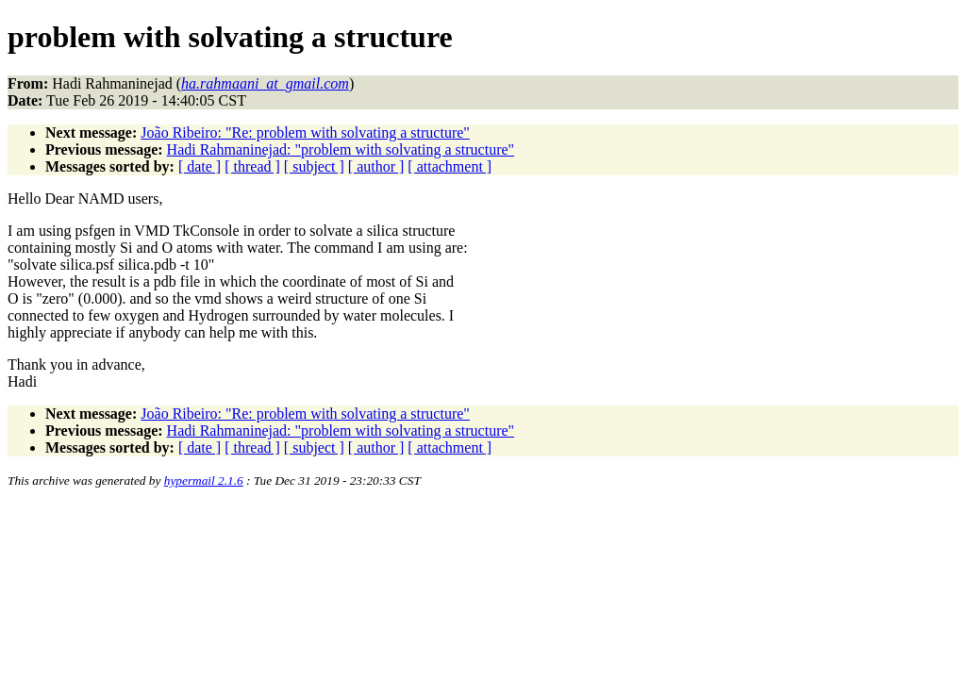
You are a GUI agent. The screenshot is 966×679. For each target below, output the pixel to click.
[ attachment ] (449, 166)
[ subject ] (314, 166)
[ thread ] (252, 166)
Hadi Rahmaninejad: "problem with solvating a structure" (341, 149)
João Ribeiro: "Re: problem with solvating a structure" (305, 132)
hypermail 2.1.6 (203, 480)
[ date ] (199, 166)
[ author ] (376, 166)
